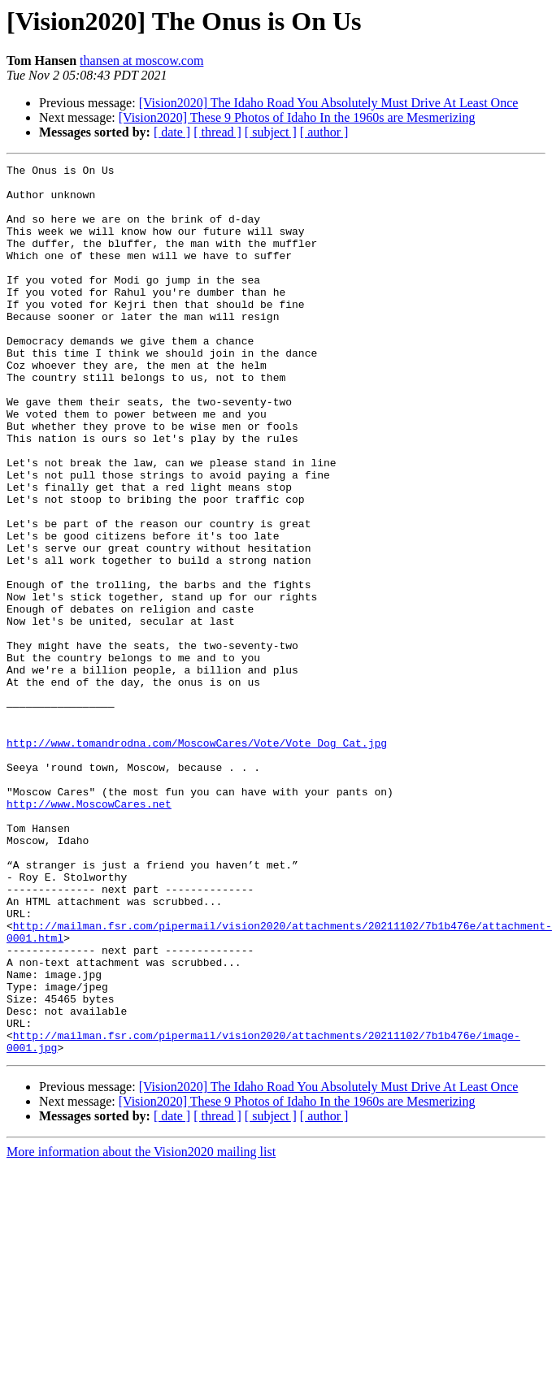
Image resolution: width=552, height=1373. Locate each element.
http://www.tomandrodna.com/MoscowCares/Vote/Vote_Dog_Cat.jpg (197, 859)
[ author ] (324, 132)
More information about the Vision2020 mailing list (141, 1329)
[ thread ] (217, 132)
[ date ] (172, 132)
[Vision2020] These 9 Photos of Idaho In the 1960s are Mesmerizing (297, 117)
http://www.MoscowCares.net (89, 932)
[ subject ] (271, 132)
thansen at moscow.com (141, 60)
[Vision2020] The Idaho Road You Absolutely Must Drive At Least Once (329, 103)
